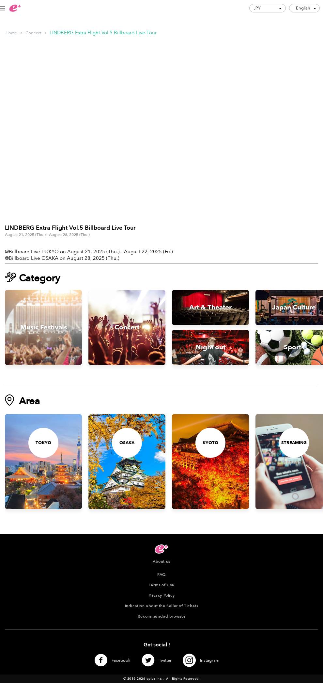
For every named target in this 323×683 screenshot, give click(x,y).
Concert (33, 33)
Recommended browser (161, 616)
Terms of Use (161, 585)
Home (11, 33)
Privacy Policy (161, 595)
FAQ (161, 574)
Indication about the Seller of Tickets (161, 605)
